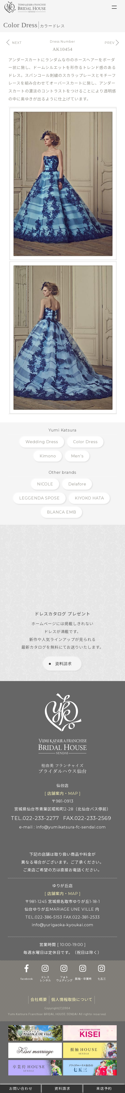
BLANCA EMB (61, 512)
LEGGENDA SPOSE (39, 498)
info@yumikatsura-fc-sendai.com (71, 827)
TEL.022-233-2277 (35, 818)
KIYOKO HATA (89, 498)
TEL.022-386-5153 (43, 917)
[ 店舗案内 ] (62, 794)
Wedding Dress (42, 441)
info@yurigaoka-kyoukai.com (62, 924)
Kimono (48, 456)
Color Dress (85, 441)
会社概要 (38, 999)
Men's (77, 456)
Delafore (77, 484)
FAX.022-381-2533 (81, 917)
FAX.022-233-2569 (87, 818)
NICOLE (45, 484)
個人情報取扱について (72, 999)
